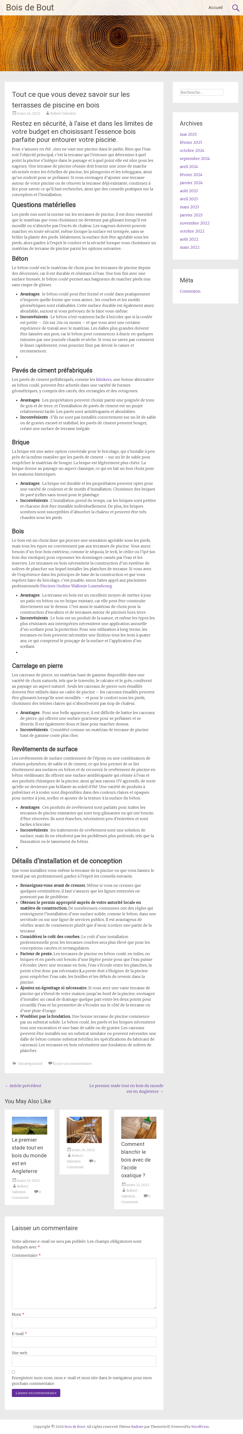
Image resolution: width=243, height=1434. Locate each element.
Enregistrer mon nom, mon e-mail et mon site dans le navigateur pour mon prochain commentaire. (82, 1380)
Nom (18, 1314)
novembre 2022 (195, 223)
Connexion (190, 291)
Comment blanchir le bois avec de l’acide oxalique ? (136, 1159)
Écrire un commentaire (72, 1063)
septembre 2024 (195, 158)
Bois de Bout (30, 8)
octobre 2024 (192, 150)
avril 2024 (189, 166)
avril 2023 (189, 198)
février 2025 (191, 142)
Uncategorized (30, 1063)
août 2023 (189, 190)
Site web (19, 1352)
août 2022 (189, 239)
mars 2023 (189, 207)
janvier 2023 (191, 215)
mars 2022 (190, 247)
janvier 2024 (191, 182)
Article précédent (23, 1085)
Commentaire (26, 1255)
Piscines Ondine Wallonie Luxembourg (76, 586)
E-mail (19, 1333)
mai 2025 (188, 134)
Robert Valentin (63, 113)
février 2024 (191, 174)
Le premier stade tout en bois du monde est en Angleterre (29, 1155)
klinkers (104, 379)
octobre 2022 (192, 231)
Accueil (216, 7)
